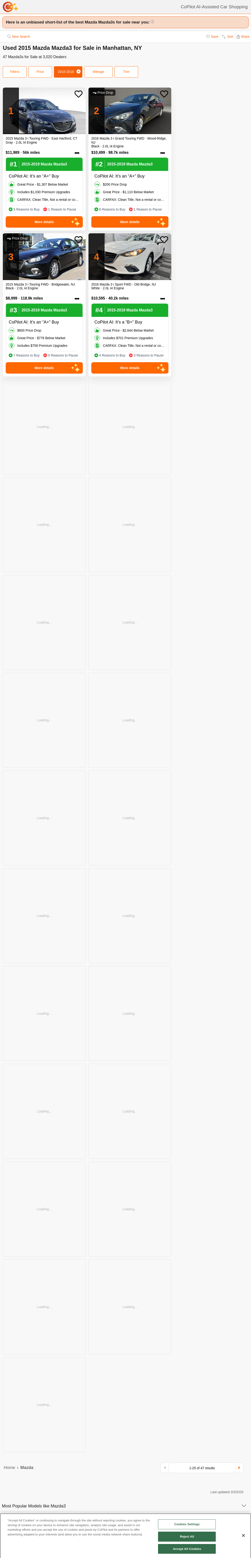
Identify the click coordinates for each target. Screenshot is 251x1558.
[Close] (243, 1538)
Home (9, 1467)
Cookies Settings (187, 1526)
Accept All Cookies (187, 1551)
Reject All (187, 1538)
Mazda (26, 1467)
